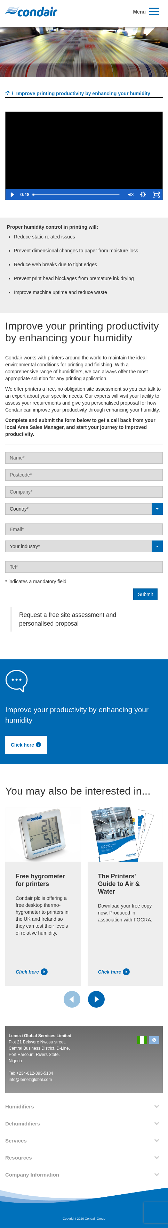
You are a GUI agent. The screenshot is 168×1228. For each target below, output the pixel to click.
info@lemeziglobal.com (30, 1079)
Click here (26, 745)
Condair (31, 11)
